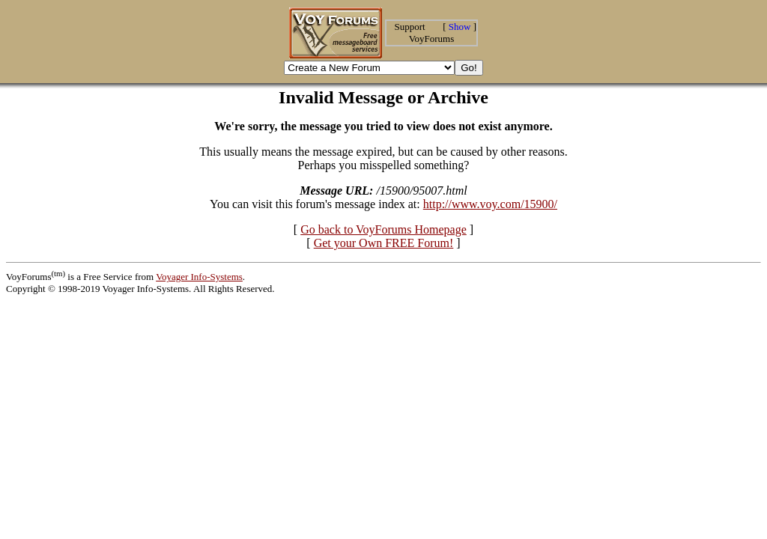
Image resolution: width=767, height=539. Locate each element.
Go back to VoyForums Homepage (383, 229)
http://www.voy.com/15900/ (490, 204)
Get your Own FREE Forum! (384, 243)
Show (460, 26)
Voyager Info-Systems (199, 276)
